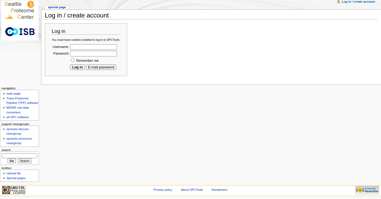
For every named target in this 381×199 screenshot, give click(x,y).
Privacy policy (163, 189)
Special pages (15, 178)
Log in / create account (358, 1)
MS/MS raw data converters (17, 110)
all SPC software (17, 117)
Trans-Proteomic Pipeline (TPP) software (22, 100)
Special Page (57, 7)
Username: (61, 47)
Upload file (13, 173)
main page (13, 93)
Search (6, 150)
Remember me (87, 61)
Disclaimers (219, 189)
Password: (61, 53)
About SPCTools (192, 189)
